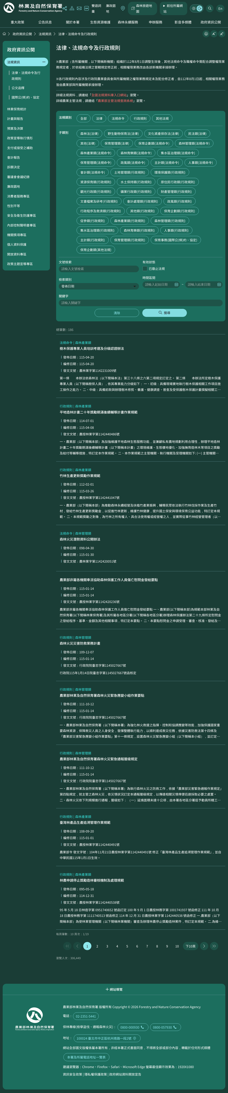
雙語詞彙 (96, 8)
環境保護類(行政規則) (169, 172)
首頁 (4, 33)
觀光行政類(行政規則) (95, 191)
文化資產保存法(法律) (163, 133)
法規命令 (118, 118)
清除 (117, 312)
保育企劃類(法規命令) (153, 143)
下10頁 (191, 946)
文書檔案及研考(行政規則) (99, 201)
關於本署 (72, 22)
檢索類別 (65, 279)
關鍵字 (63, 296)
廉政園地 (111, 8)
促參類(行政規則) (92, 220)
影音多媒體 (183, 22)
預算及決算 (15, 128)
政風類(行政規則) (179, 201)
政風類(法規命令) (133, 162)
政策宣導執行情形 (20, 138)
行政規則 (140, 118)
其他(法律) (87, 143)
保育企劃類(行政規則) (179, 211)
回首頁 (33, 7)
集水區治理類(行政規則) (97, 230)
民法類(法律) (197, 133)
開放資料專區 (16, 254)
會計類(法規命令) (92, 172)
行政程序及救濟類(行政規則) (100, 211)
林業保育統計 (16, 109)
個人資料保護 (16, 244)
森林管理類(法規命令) (194, 143)
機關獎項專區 (16, 234)
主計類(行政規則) (92, 240)
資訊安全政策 (72, 1074)
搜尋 (167, 312)
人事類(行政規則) (176, 230)
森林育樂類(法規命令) (136, 153)
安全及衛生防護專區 (21, 215)
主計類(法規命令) (166, 162)
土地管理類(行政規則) (129, 172)
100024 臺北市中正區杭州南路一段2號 (107, 1038)
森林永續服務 (128, 22)
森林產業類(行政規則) (129, 220)
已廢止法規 (157, 268)
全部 (83, 118)
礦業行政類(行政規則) (136, 191)
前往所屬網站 (173, 8)
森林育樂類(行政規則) (139, 230)
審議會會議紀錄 (18, 176)
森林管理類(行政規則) (169, 220)
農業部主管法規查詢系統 (115, 100)
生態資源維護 (100, 22)
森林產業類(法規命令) (95, 153)
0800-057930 (165, 1027)
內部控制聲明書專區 (21, 225)
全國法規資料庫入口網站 (109, 95)
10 (177, 946)
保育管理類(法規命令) (95, 162)
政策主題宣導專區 (20, 263)
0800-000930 (133, 1027)
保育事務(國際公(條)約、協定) (175, 240)
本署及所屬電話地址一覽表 (86, 1057)
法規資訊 (45, 33)
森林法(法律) (89, 133)
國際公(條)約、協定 (25, 97)
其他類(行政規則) (142, 211)
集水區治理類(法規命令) (178, 153)
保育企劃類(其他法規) (95, 249)
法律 (99, 118)
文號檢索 (65, 262)
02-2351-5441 (86, 1016)
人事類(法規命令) (200, 162)
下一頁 (204, 946)
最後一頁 (214, 946)
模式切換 (196, 8)
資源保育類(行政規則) (95, 182)
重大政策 (17, 22)
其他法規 (162, 118)
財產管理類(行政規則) (176, 191)
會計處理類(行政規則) (142, 201)
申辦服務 (155, 22)
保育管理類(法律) (117, 143)
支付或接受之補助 (20, 147)
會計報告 (13, 157)
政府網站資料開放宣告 (125, 1074)
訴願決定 (13, 167)
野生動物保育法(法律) (123, 133)
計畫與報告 (15, 118)
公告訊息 (45, 22)
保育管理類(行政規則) (129, 240)
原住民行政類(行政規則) (178, 182)
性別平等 (13, 205)
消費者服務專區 (18, 196)
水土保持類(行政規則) (136, 182)
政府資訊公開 (211, 22)
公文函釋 (18, 87)
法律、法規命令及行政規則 (77, 33)
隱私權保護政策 (95, 1074)
